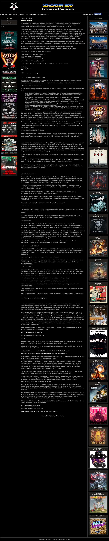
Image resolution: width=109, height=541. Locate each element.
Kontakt (15, 14)
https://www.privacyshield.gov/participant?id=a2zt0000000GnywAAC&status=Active (44, 281)
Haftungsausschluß (31, 14)
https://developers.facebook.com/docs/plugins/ (34, 298)
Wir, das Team (3, 14)
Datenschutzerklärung (42, 14)
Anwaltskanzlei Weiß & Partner (48, 411)
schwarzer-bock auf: (93, 14)
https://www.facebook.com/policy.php (31, 332)
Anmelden (9, 23)
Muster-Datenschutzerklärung (29, 411)
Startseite (9, 20)
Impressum (21, 14)
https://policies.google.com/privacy (30, 405)
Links (10, 14)
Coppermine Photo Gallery (56, 415)
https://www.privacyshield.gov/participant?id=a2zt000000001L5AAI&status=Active (44, 353)
